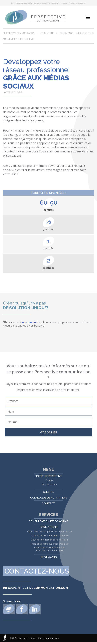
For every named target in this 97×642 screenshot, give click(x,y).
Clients (48, 491)
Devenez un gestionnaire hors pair (49, 539)
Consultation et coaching (48, 521)
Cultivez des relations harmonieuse (50, 535)
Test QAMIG (48, 557)
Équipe (49, 480)
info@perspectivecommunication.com (35, 588)
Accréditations (49, 484)
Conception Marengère (48, 638)
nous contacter (31, 322)
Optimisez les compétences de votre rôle (49, 531)
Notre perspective (48, 476)
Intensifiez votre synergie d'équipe (49, 543)
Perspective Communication (19, 33)
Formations (47, 33)
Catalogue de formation (48, 497)
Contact (48, 503)
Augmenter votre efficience (19, 39)
